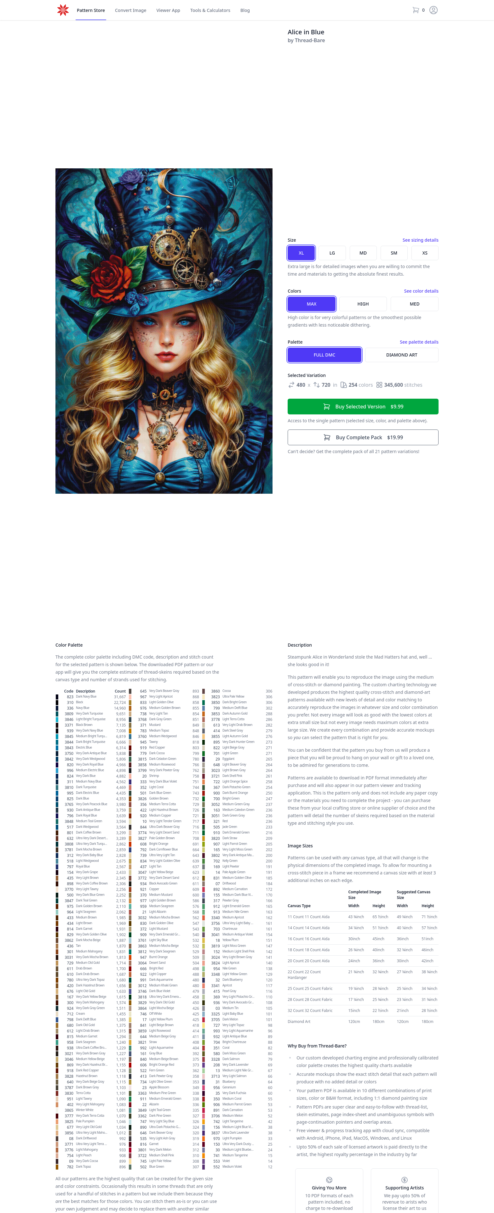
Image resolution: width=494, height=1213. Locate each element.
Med (415, 304)
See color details (421, 291)
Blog (245, 10)
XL (301, 253)
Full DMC (324, 355)
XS (425, 253)
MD (363, 253)
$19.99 (363, 437)
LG (332, 253)
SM (394, 253)
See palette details (419, 342)
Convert (130, 10)
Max (312, 304)
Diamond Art (401, 355)
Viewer (168, 10)
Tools (210, 10)
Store (91, 10)
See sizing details (421, 240)
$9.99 (363, 406)
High (363, 304)
